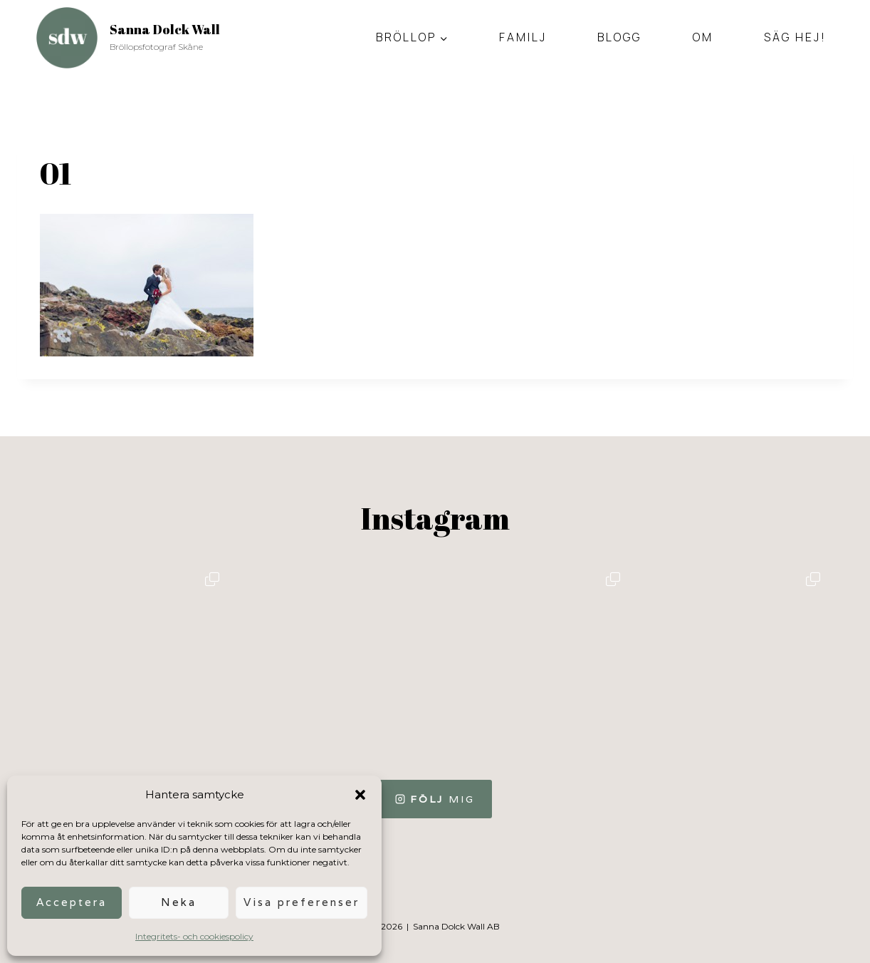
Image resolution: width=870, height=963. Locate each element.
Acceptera (71, 902)
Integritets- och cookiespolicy (194, 936)
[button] (360, 795)
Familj (523, 37)
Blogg (619, 37)
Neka (178, 902)
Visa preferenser (301, 902)
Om (703, 37)
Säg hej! (795, 37)
